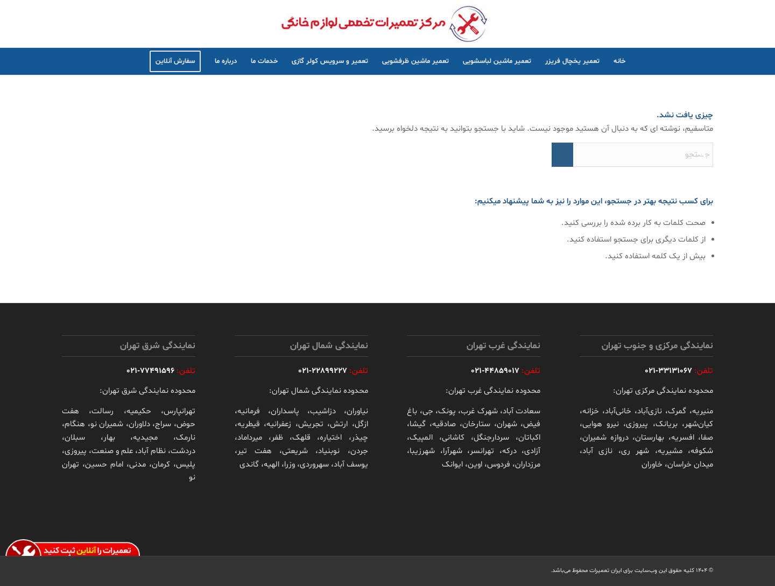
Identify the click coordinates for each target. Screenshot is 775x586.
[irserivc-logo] (387, 23)
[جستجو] (632, 155)
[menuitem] (619, 61)
